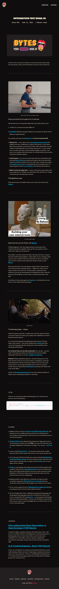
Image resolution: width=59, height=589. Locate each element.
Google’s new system (17, 164)
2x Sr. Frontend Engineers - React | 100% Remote (29, 546)
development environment (39, 142)
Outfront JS (23, 451)
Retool (34, 243)
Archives (11, 579)
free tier (32, 280)
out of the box (28, 166)
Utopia (12, 467)
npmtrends (23, 579)
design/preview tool (31, 469)
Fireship (34, 583)
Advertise (17, 579)
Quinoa (10, 184)
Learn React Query (38, 579)
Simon (41, 461)
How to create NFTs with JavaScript (37, 431)
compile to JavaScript (35, 355)
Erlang (39, 343)
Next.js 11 (28, 138)
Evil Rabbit (13, 131)
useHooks (47, 579)
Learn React (30, 579)
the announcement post (22, 372)
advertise (45, 5)
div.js (31, 497)
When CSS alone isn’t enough (33, 481)
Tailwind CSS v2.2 (15, 441)
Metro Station (19, 160)
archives (54, 5)
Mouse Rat (30, 366)
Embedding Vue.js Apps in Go (38, 487)
